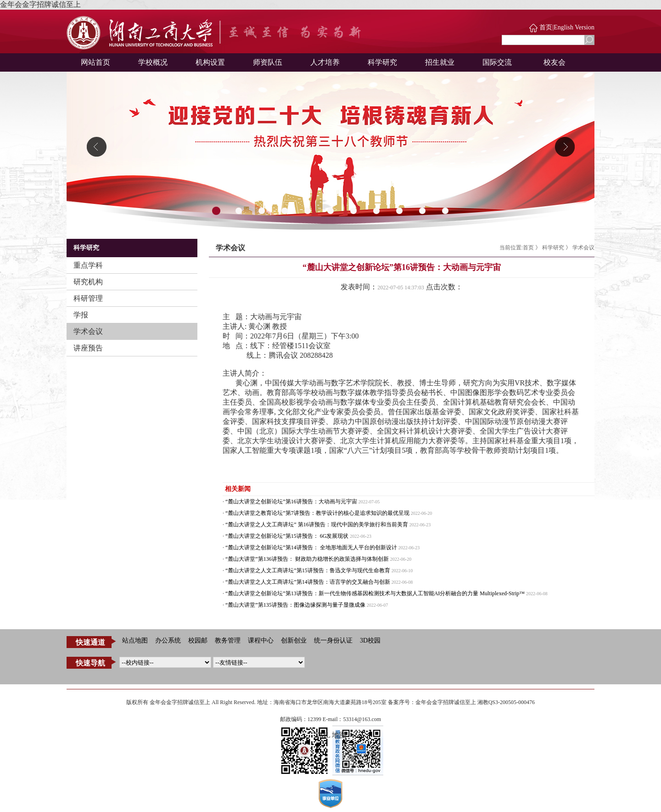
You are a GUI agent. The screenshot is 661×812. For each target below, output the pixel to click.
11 (445, 211)
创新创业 (294, 640)
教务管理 (228, 640)
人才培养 (325, 62)
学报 (80, 315)
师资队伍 (267, 62)
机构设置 (210, 62)
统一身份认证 (333, 640)
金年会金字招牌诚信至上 (40, 4)
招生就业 (439, 62)
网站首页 (95, 62)
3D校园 (370, 640)
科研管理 (88, 298)
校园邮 (197, 640)
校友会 (554, 62)
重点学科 (88, 265)
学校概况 (153, 62)
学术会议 (88, 331)
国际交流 (497, 62)
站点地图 (135, 640)
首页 (545, 27)
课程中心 (261, 640)
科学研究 (382, 62)
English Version (574, 27)
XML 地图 (330, 735)
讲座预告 (88, 348)
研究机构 (88, 282)
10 (422, 211)
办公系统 (168, 640)
